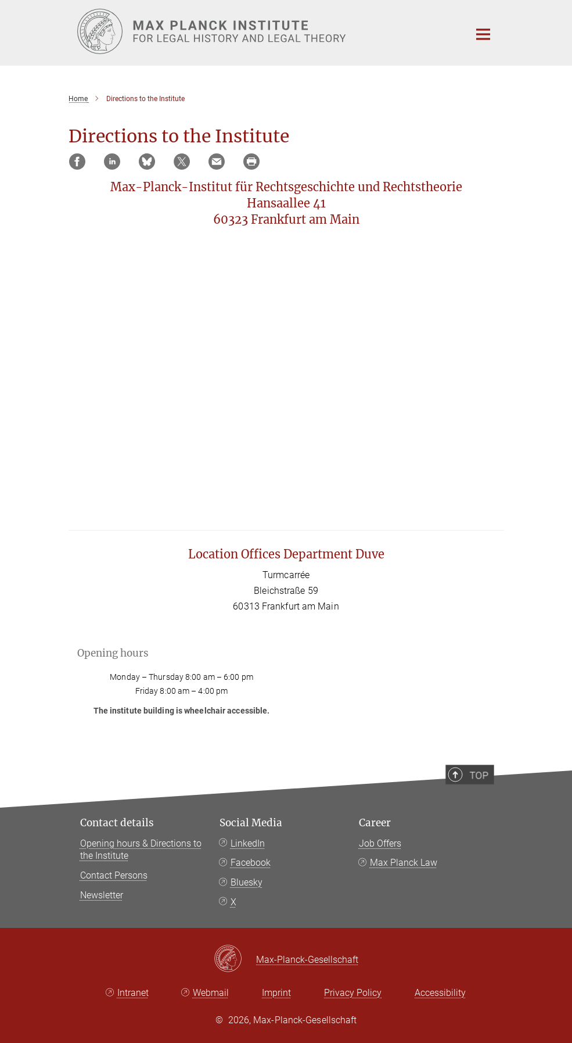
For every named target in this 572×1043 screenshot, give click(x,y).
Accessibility (440, 992)
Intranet (133, 992)
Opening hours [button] (113, 653)
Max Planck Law (403, 862)
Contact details (117, 823)
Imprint (276, 992)
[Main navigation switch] (483, 34)
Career (375, 823)
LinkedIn (248, 843)
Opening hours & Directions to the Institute (141, 850)
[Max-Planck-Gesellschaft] (235, 959)
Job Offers (380, 843)
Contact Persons (114, 875)
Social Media (251, 823)
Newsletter (101, 895)
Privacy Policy (353, 992)
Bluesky (246, 882)
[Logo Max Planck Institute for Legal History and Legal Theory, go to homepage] (266, 31)
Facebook (251, 862)
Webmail (211, 992)
